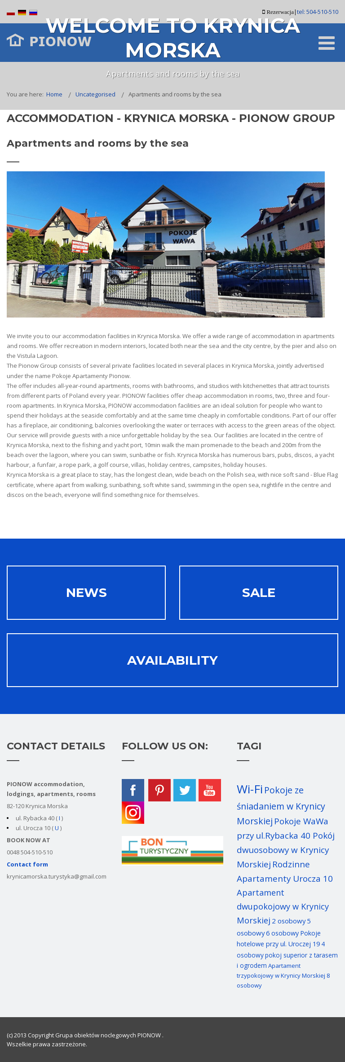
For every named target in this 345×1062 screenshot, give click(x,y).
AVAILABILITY (172, 660)
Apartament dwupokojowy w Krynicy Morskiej (283, 906)
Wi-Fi (250, 789)
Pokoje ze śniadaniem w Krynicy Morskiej (281, 805)
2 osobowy (288, 920)
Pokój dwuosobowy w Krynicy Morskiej (286, 850)
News (86, 592)
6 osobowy (282, 933)
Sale (258, 592)
